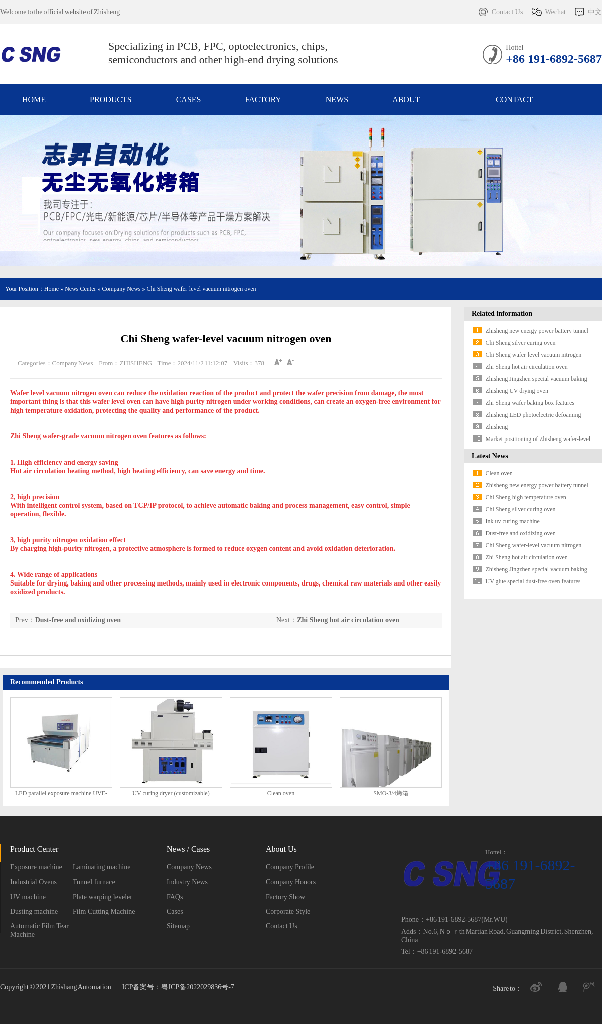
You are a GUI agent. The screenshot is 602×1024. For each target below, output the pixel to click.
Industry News (187, 882)
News (337, 99)
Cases (188, 99)
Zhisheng (497, 426)
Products (111, 99)
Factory (263, 99)
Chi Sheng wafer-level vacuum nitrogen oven (201, 288)
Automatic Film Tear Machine (39, 930)
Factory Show (285, 897)
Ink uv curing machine (513, 521)
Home (34, 99)
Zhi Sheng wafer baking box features (530, 402)
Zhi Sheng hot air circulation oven (348, 620)
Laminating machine (101, 867)
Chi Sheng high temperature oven (526, 497)
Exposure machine (36, 867)
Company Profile (290, 867)
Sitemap (178, 926)
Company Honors (291, 882)
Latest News (490, 456)
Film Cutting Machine (104, 911)
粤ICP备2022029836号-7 (197, 987)
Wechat (555, 12)
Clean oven (280, 793)
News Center (80, 288)
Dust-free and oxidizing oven (78, 620)
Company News (122, 288)
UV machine (28, 897)
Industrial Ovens (33, 882)
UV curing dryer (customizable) (170, 793)
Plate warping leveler (102, 897)
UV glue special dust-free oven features (533, 581)
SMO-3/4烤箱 (390, 793)
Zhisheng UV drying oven (517, 390)
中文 (595, 12)
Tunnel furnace (94, 882)
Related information (502, 313)
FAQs (175, 897)
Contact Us (507, 12)
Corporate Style (288, 911)
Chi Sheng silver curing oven (521, 342)
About (406, 99)
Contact (514, 99)
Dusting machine (34, 911)
